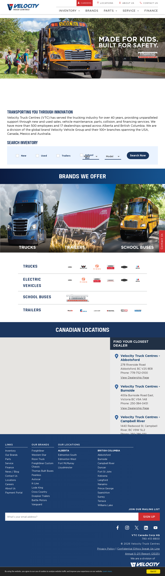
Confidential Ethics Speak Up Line (138, 548)
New (21, 155)
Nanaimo (102, 484)
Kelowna (102, 475)
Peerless (36, 475)
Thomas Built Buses (42, 470)
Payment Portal (13, 492)
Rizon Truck (38, 459)
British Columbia (109, 450)
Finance (151, 10)
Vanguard (37, 504)
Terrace (102, 501)
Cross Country (39, 491)
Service (131, 10)
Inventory (69, 10)
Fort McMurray (66, 463)
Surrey (101, 496)
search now (138, 155)
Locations (105, 3)
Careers (85, 3)
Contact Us (11, 475)
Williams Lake (105, 505)
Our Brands (11, 454)
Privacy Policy (106, 548)
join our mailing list (144, 509)
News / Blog (12, 471)
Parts (110, 10)
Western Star (39, 454)
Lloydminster (65, 467)
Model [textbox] (109, 156)
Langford (103, 480)
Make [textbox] (87, 156)
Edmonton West (67, 459)
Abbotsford (104, 454)
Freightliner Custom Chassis (42, 465)
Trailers (63, 155)
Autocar (36, 479)
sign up (149, 516)
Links (9, 444)
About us (126, 3)
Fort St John (105, 471)
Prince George (106, 488)
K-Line (35, 483)
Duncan (102, 467)
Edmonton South (67, 454)
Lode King (37, 487)
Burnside (102, 459)
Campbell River (106, 463)
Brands (91, 10)
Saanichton (104, 492)
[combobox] (90, 156)
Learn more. (107, 571)
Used (41, 155)
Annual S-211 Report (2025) (142, 553)
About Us (10, 488)
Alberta (63, 450)
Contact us (149, 3)
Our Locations (69, 444)
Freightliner (38, 450)
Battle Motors (39, 500)
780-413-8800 (151, 538)
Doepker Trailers (41, 496)
